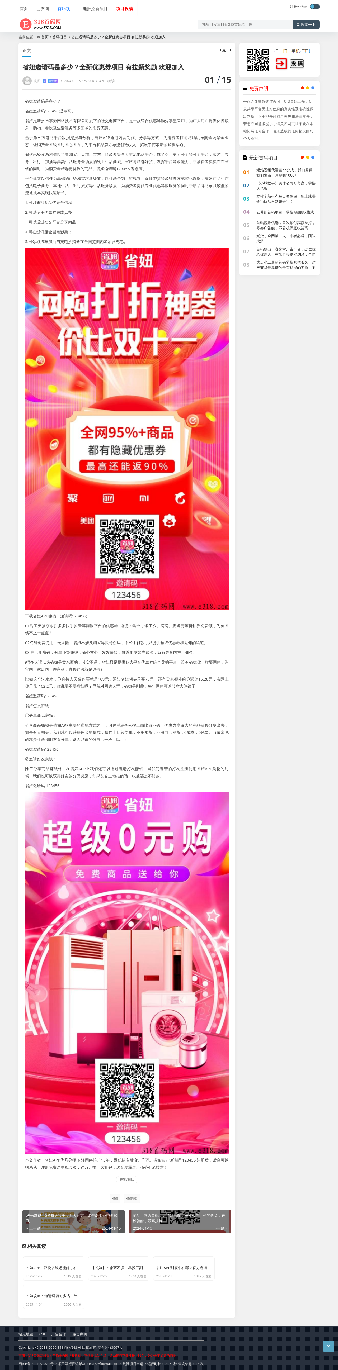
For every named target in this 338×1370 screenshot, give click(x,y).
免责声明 (79, 1332)
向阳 (46, 81)
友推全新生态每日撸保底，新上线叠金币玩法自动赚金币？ (286, 199)
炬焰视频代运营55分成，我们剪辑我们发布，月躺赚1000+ (284, 172)
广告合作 (58, 1332)
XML (42, 1332)
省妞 (115, 1198)
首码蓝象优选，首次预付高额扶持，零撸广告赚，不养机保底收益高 (286, 225)
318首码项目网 (69, 1346)
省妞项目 (132, 1198)
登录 (303, 6)
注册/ (294, 6)
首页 (22, 7)
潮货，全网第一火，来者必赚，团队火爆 (286, 238)
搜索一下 (306, 22)
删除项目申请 (133, 1362)
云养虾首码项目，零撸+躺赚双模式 (285, 212)
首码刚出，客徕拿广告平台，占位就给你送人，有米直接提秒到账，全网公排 (286, 254)
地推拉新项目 (93, 7)
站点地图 (25, 1332)
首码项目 (63, 7)
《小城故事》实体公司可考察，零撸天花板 (286, 185)
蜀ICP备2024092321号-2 (37, 1362)
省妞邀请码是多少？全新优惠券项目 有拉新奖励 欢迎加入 (118, 36)
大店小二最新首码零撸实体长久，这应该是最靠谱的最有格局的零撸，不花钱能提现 (286, 267)
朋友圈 (41, 7)
